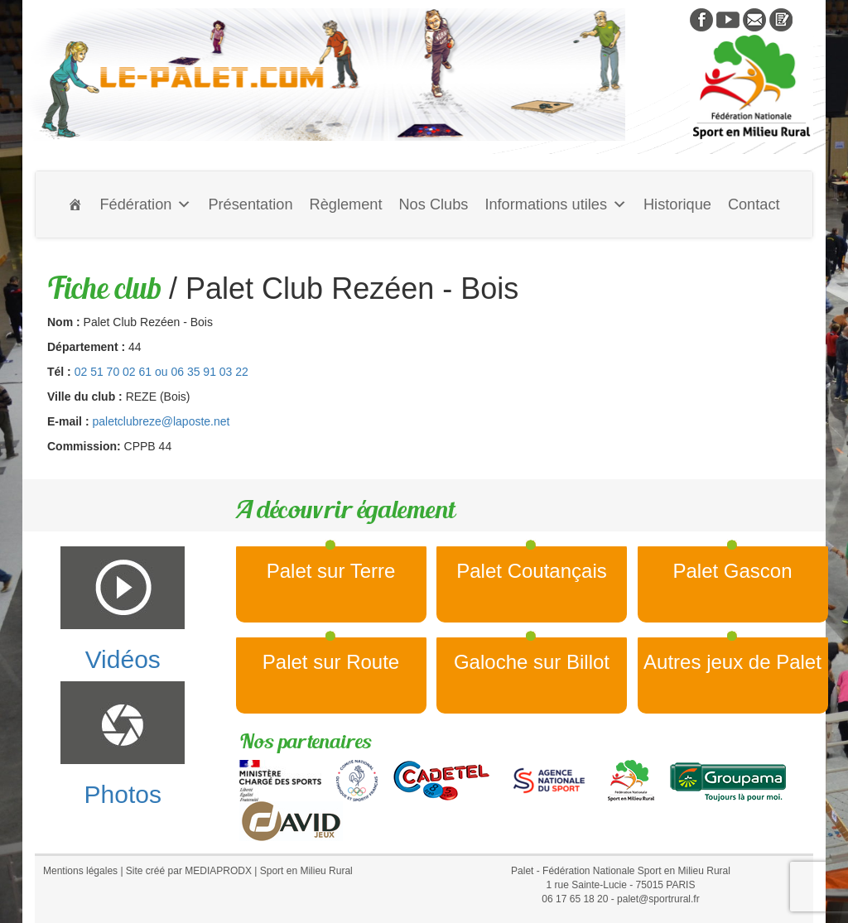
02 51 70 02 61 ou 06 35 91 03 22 (161, 371)
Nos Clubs (433, 204)
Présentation (250, 204)
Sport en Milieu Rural (306, 871)
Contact (754, 204)
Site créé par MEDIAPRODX (189, 871)
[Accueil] (75, 204)
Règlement (346, 204)
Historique (677, 204)
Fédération (145, 204)
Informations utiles (555, 204)
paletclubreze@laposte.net (160, 421)
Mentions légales (80, 871)
